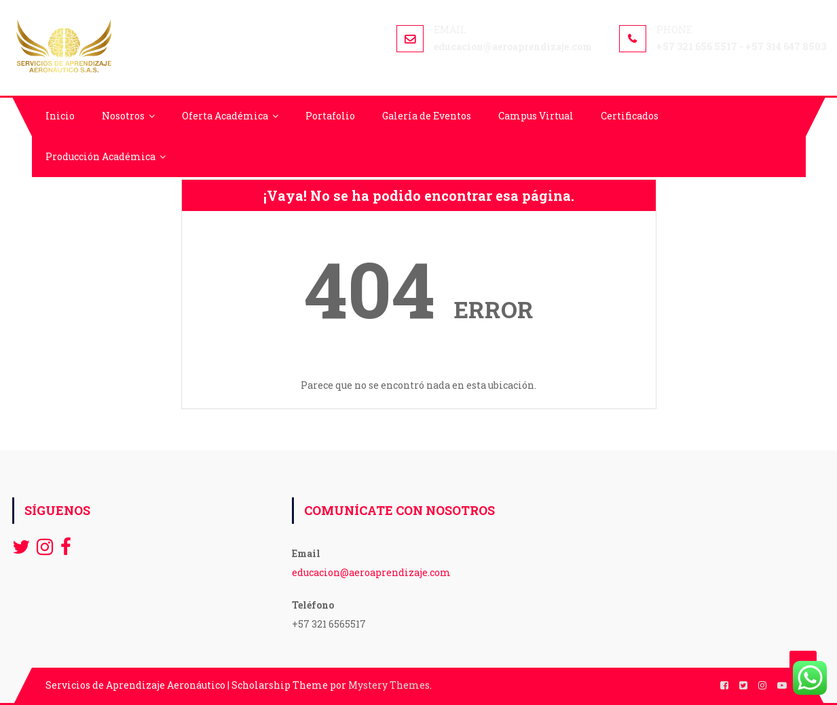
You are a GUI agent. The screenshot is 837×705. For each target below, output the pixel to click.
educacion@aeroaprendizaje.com (371, 572)
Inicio (60, 115)
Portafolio (330, 115)
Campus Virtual (536, 115)
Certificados (629, 115)
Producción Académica (100, 156)
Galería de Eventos (426, 115)
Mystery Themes (389, 685)
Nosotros (123, 115)
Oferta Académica (225, 115)
